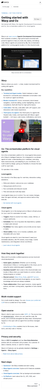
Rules (25, 277)
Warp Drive (18, 277)
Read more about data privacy (13, 354)
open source (13, 36)
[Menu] (40, 2)
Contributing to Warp (10, 326)
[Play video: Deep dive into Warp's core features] (21, 131)
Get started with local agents (12, 203)
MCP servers (34, 277)
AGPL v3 (27, 314)
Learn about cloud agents (11, 245)
